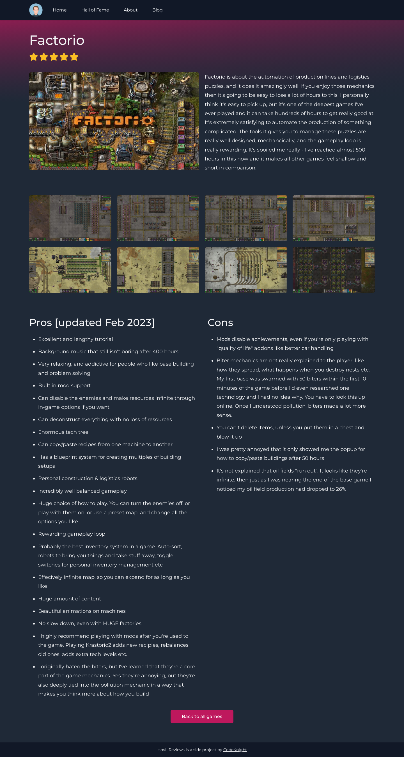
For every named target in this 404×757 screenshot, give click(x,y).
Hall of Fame (95, 10)
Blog (157, 10)
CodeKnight (235, 749)
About (131, 10)
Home (60, 10)
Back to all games (202, 716)
